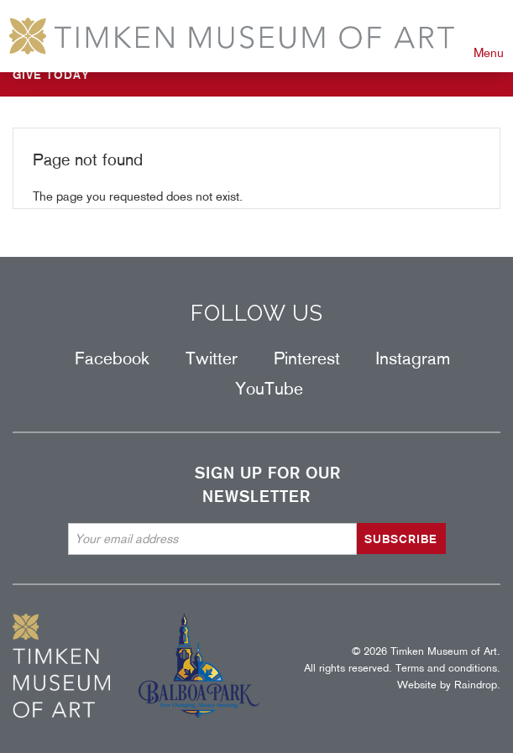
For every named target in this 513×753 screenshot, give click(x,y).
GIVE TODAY (51, 74)
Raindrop (475, 684)
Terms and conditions (446, 667)
